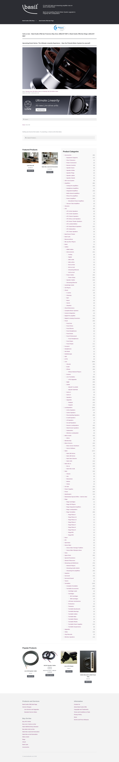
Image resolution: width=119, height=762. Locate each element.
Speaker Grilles (70, 170)
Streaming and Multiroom (71, 563)
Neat (66, 471)
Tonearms (71, 606)
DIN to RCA (71, 262)
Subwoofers (69, 430)
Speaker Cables (70, 280)
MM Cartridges (74, 598)
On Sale (67, 486)
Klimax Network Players (74, 371)
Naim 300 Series (70, 456)
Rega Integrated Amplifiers (73, 507)
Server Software (70, 448)
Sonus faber (68, 545)
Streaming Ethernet (73, 269)
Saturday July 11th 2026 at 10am (50, 91)
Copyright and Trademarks (81, 709)
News (75, 717)
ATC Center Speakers (72, 213)
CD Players (68, 287)
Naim (66, 450)
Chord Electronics (69, 308)
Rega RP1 (71, 532)
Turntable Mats (72, 616)
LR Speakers (69, 420)
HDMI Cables (69, 249)
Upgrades (69, 399)
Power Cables (70, 275)
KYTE (66, 359)
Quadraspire (68, 494)
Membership (68, 440)
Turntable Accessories (72, 588)
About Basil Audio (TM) (80, 707)
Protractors (71, 603)
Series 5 (68, 394)
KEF (66, 356)
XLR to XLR (71, 272)
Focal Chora (69, 326)
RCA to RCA (71, 264)
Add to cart (30, 170)
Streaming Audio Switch (73, 568)
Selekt (68, 384)
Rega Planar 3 (72, 524)
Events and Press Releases (81, 719)
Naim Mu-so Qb (70, 468)
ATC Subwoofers (71, 229)
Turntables (67, 583)
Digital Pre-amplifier (70, 315)
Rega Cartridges (70, 501)
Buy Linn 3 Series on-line (29, 724)
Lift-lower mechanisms (74, 601)
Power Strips (71, 277)
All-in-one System (69, 180)
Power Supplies (69, 489)
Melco (68, 438)
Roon (66, 537)
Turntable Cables (72, 614)
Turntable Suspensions (74, 626)
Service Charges (26, 707)
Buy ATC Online (26, 721)
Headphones (68, 348)
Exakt (68, 366)
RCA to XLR (71, 267)
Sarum (68, 303)
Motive (68, 481)
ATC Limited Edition (71, 224)
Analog (70, 254)
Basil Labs (67, 236)
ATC (66, 208)
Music (68, 300)
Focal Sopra (69, 341)
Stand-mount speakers (72, 428)
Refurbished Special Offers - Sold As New (76, 496)
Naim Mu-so (68, 463)
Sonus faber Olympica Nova (74, 550)
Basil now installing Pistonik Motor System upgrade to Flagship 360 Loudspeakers (59, 12)
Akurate (68, 364)
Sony (66, 552)
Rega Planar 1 (72, 514)
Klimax (68, 369)
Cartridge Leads (72, 591)
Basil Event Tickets (70, 234)
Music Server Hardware (72, 445)
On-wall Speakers (71, 422)
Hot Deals (67, 351)
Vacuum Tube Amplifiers (73, 203)
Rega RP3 (71, 535)
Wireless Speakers (70, 637)
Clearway (68, 295)
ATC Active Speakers (72, 211)
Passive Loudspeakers (72, 425)
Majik (67, 382)
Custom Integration (70, 313)
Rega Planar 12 (72, 519)
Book (66, 244)
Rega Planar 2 (72, 522)
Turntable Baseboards (74, 609)
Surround (67, 575)
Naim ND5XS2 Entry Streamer (30, 726)
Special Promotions (70, 558)
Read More (49, 172)
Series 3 (68, 392)
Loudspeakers (68, 407)
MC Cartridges (74, 596)
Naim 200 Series (70, 453)
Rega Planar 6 (72, 527)
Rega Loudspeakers (71, 509)
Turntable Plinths (72, 621)
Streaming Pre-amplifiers (73, 570)
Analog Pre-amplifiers (72, 185)
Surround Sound (69, 578)
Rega (66, 499)
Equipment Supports (72, 157)
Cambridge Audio (69, 285)
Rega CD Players (71, 504)
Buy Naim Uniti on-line (28, 729)
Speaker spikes (70, 175)
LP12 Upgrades (72, 379)
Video (66, 631)
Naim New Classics (71, 458)
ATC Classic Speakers (72, 216)
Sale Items (67, 542)
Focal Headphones (71, 331)
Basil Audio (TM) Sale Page (46, 20)
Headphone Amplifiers (72, 188)
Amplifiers (67, 183)
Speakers (69, 397)
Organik (70, 405)
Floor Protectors (70, 160)
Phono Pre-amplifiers (72, 195)
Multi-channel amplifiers (73, 193)
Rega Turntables (70, 512)
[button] (59, 28)
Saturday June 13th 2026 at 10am (33, 91)
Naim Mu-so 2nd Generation (29, 734)
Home (23, 124)
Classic (68, 473)
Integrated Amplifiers (72, 190)
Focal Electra (70, 328)
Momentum (69, 478)
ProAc (66, 491)
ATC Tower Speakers (72, 231)
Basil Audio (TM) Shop (28, 20)
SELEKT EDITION (73, 389)
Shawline (68, 305)
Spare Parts (68, 555)
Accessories (68, 155)
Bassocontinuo (69, 239)
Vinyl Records (68, 634)
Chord (66, 290)
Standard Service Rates (30, 712)
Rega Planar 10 (72, 517)
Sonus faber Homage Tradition (74, 547)
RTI (65, 540)
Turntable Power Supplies (75, 624)
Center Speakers (70, 412)
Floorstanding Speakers (72, 415)
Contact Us (77, 704)
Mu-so (68, 466)
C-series (68, 292)
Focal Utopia (69, 343)
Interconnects (70, 252)
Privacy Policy (78, 714)
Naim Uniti (69, 461)
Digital (70, 257)
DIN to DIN (71, 259)
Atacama (67, 206)
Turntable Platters (73, 619)
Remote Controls (71, 165)
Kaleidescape (68, 354)
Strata (68, 484)
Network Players (70, 565)
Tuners (66, 580)
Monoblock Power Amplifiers (76, 201)
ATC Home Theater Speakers (74, 221)
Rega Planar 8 (72, 529)
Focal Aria (69, 323)
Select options (49, 675)
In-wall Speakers (70, 417)
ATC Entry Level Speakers (73, 218)
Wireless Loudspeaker (72, 433)
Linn (66, 361)
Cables (66, 246)
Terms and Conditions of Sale (82, 712)
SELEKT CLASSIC (73, 387)
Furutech (67, 346)
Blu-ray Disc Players (70, 241)
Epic (67, 297)
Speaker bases (70, 167)
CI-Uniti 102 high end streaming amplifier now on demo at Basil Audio (57, 6)
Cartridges (71, 593)
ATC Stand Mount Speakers (73, 226)
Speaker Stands (70, 178)
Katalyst (70, 402)
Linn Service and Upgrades (31, 709)
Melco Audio (68, 435)
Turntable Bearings (73, 611)
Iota (67, 476)
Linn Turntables (70, 377)
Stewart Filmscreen (70, 560)
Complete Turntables (72, 586)
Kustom (68, 374)
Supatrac (67, 573)
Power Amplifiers (71, 198)
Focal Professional (71, 336)
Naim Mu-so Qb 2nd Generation (30, 731)
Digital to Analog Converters (72, 318)
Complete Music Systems (71, 310)
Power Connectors (71, 162)
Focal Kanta (69, 333)
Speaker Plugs (70, 173)
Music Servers (68, 443)
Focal (66, 320)
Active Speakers (70, 410)
